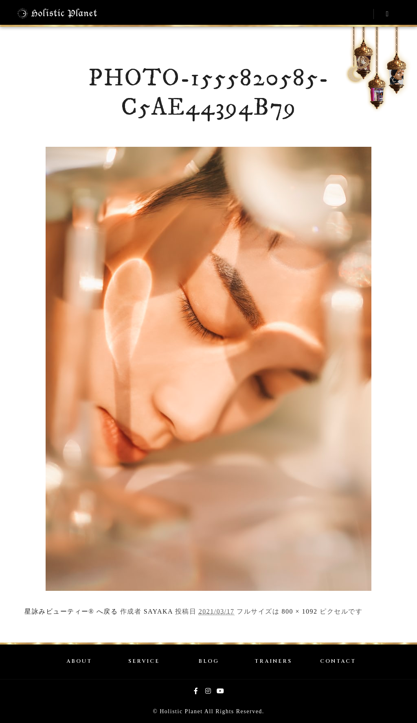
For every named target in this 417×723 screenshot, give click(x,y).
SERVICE (144, 661)
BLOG (208, 661)
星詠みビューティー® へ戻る (71, 611)
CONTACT (338, 661)
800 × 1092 (300, 611)
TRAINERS (273, 661)
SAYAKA (158, 611)
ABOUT (79, 661)
